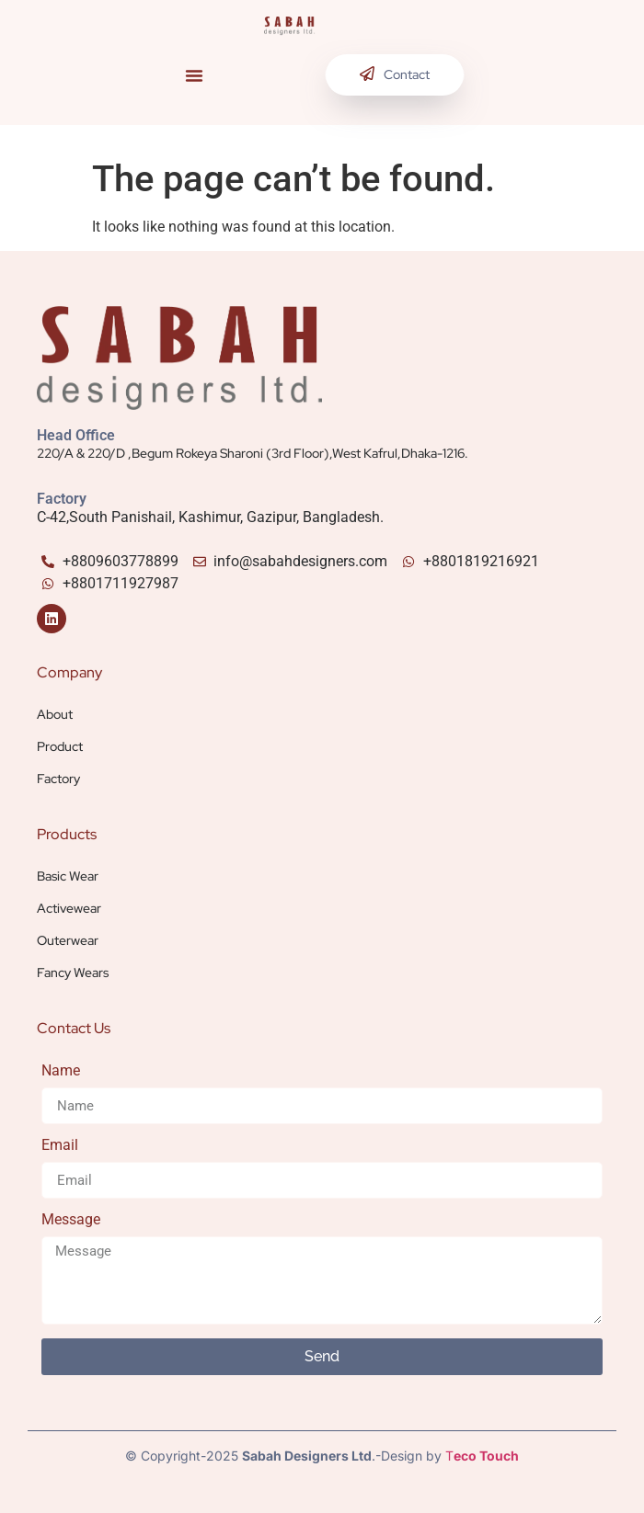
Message (70, 1220)
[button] (194, 75)
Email (59, 1146)
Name (60, 1071)
